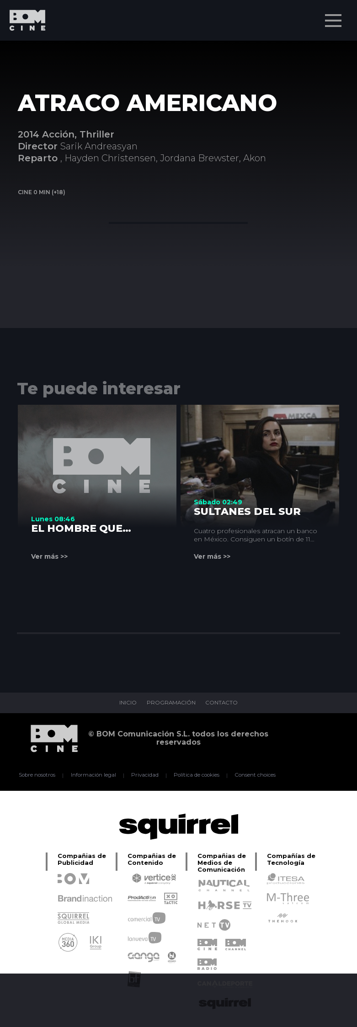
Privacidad (145, 775)
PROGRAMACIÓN (171, 703)
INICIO (127, 703)
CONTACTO (222, 703)
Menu (334, 16)
